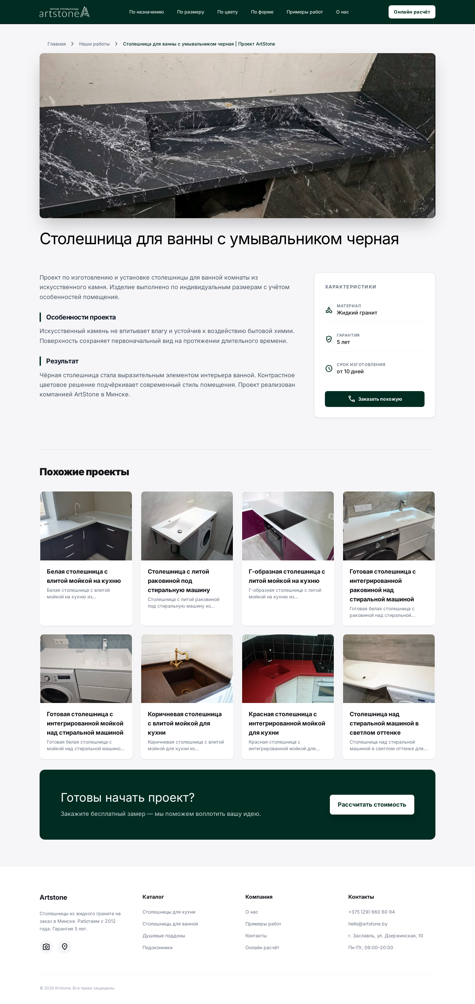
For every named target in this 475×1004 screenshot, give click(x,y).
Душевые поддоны (163, 935)
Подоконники (157, 947)
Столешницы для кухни (168, 912)
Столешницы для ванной (170, 923)
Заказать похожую (375, 399)
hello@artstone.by (368, 923)
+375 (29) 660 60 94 (371, 912)
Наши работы (94, 44)
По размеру (190, 12)
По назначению (146, 12)
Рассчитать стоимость (372, 804)
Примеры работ (305, 12)
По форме (262, 12)
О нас (342, 12)
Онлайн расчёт (412, 12)
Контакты (256, 935)
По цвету (227, 12)
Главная (57, 44)
